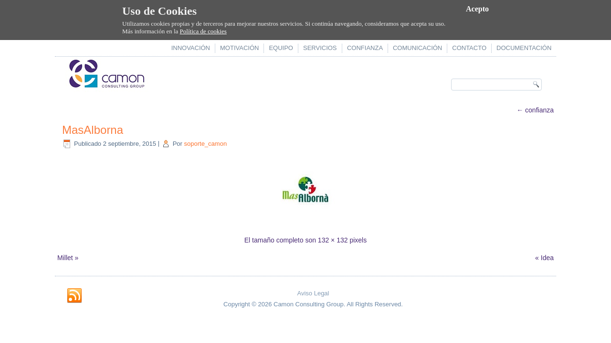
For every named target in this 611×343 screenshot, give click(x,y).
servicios (320, 47)
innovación (190, 47)
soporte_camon (205, 143)
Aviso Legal (313, 293)
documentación (523, 47)
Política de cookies (203, 31)
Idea (547, 258)
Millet (65, 258)
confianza (365, 47)
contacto (469, 47)
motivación (239, 47)
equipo (281, 47)
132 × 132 (333, 240)
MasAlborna (92, 129)
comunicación (417, 47)
